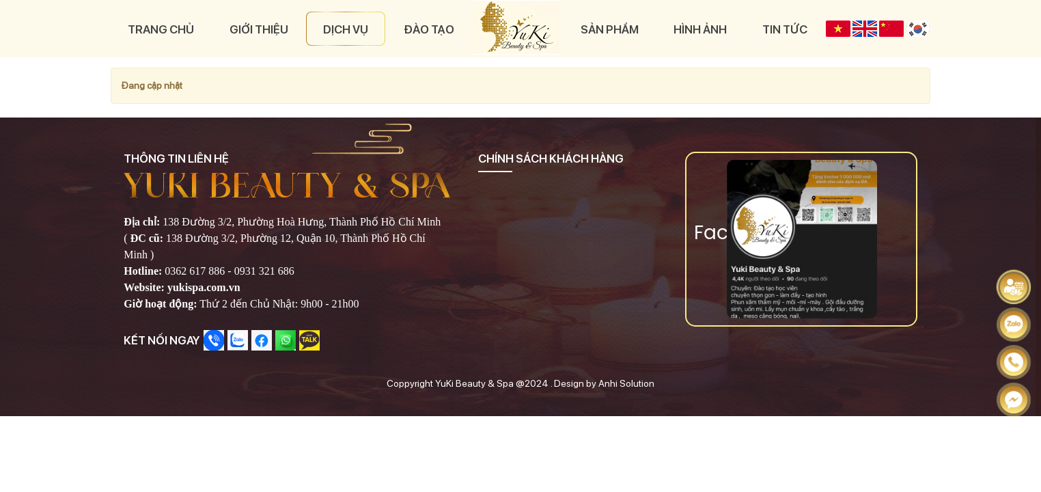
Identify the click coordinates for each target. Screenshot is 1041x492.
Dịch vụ (347, 28)
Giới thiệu (259, 28)
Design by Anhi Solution (604, 380)
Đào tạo (430, 28)
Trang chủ (161, 28)
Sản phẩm (608, 28)
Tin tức (784, 28)
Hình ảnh (700, 28)
